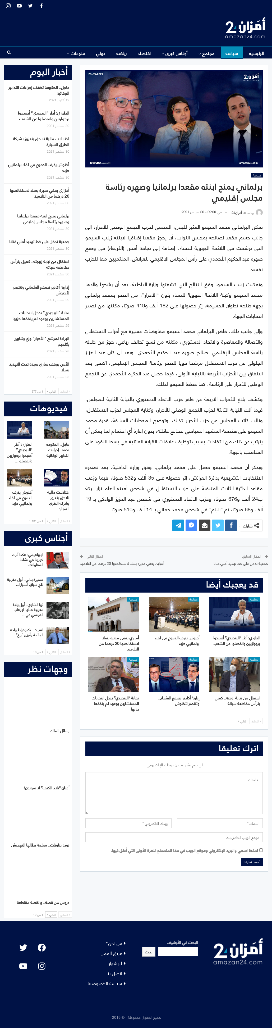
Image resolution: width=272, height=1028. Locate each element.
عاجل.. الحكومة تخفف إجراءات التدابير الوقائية (38, 90)
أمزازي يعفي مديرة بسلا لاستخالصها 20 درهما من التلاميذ (122, 563)
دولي (100, 53)
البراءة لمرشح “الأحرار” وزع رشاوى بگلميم (41, 341)
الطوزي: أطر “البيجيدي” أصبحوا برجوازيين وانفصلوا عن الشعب (43, 115)
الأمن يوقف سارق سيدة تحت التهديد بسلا (39, 366)
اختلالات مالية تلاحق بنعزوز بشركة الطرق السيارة (41, 141)
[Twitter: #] (23, 947)
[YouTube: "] (23, 966)
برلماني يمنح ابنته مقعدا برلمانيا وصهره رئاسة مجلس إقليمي (43, 218)
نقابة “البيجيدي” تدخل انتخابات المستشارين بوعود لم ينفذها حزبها (40, 315)
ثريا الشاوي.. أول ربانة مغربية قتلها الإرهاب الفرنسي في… (28, 609)
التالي (242, 721)
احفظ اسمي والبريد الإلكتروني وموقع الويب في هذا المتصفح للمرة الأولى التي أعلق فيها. (184, 849)
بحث (149, 951)
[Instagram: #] (42, 966)
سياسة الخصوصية (105, 983)
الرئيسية (256, 53)
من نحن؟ (114, 942)
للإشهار (115, 962)
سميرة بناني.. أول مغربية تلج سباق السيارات (25, 582)
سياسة (231, 53)
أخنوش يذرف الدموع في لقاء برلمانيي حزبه (38, 167)
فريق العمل (111, 952)
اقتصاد (144, 53)
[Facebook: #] (42, 947)
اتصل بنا (114, 972)
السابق (256, 721)
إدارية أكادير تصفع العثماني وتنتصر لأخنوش (41, 289)
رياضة (121, 53)
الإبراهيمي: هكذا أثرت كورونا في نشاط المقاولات (27, 559)
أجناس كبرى (176, 53)
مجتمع (208, 53)
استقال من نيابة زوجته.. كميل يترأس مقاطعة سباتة (40, 264)
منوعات (78, 53)
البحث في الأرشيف (182, 941)
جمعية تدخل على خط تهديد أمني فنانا (241, 563)
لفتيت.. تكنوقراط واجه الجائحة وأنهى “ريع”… (26, 632)
